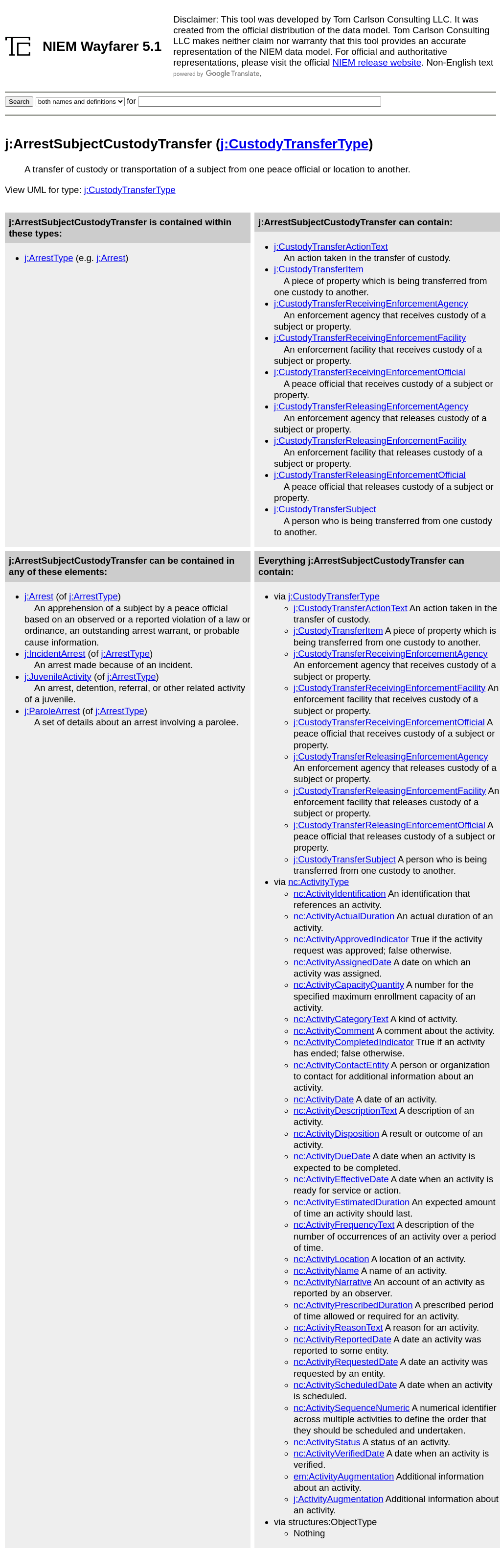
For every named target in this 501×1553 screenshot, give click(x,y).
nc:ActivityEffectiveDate (341, 1179)
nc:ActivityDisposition (336, 1133)
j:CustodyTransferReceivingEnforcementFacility (370, 338)
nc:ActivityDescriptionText (345, 1110)
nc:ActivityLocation (331, 1259)
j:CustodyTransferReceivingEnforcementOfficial (369, 372)
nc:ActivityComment (334, 1031)
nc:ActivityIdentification (340, 893)
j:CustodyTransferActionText (331, 246)
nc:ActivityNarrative (333, 1282)
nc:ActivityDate (324, 1099)
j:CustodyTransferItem (319, 269)
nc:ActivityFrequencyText (344, 1224)
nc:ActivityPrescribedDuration (353, 1305)
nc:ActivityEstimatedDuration (352, 1202)
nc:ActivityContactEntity (341, 1065)
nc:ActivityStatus (327, 1442)
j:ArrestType (48, 258)
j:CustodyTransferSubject (325, 509)
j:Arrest (110, 258)
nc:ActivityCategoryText (341, 1019)
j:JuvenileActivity (57, 676)
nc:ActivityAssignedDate (342, 962)
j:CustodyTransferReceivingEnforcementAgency (371, 303)
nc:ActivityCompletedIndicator (354, 1042)
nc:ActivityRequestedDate (346, 1362)
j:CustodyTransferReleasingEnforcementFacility (370, 440)
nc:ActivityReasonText (338, 1327)
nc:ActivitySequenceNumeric (352, 1408)
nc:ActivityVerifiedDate (339, 1453)
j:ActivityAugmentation (339, 1499)
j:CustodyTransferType (294, 143)
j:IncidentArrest (54, 653)
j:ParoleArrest (52, 711)
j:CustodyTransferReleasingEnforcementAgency (371, 406)
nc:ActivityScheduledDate (345, 1385)
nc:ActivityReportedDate (342, 1339)
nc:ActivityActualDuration (344, 916)
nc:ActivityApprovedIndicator (351, 939)
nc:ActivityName (326, 1271)
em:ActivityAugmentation (344, 1476)
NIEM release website (377, 62)
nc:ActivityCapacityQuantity (349, 985)
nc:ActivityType (318, 882)
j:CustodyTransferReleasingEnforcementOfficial (370, 475)
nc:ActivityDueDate (332, 1156)
